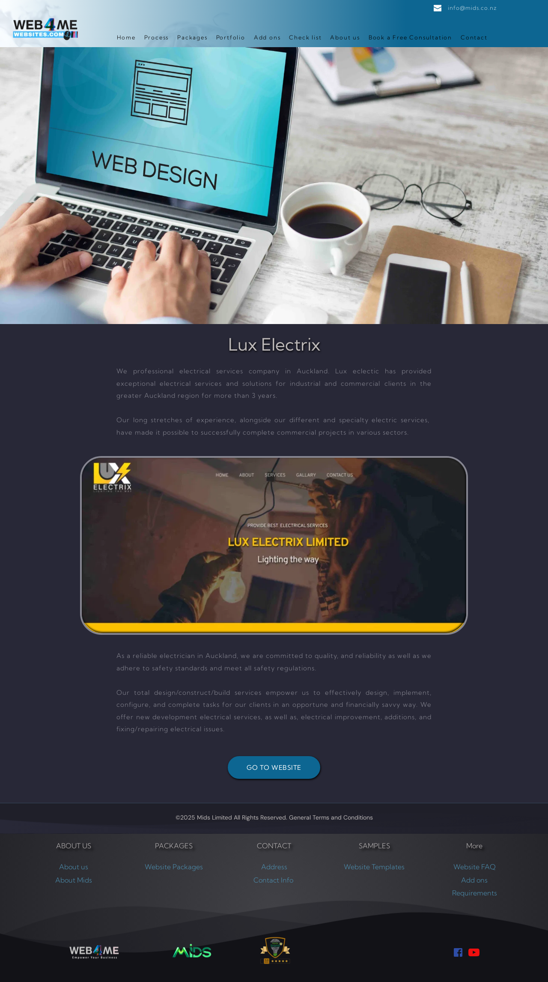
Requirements (474, 893)
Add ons (474, 880)
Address (274, 866)
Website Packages (174, 866)
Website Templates (374, 866)
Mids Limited (214, 817)
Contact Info (274, 880)
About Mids (73, 880)
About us (73, 866)
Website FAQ (474, 866)
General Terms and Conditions (331, 817)
